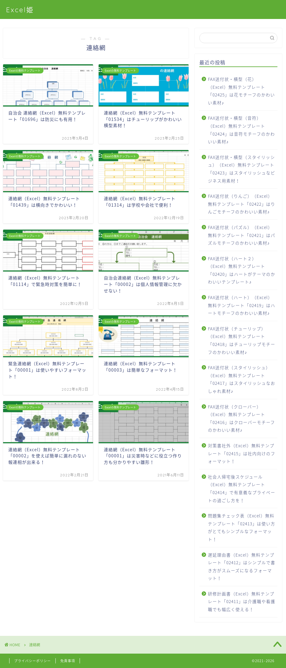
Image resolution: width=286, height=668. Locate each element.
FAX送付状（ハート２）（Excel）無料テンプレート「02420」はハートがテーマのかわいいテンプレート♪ (241, 270)
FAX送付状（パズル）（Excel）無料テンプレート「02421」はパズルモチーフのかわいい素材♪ (241, 235)
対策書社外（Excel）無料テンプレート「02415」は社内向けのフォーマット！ (241, 453)
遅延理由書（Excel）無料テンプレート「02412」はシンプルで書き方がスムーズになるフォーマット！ (241, 566)
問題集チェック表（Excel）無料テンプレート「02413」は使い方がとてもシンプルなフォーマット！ (241, 527)
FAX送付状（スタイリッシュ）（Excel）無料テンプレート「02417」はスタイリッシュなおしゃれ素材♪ (241, 379)
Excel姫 (20, 10)
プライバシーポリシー (32, 660)
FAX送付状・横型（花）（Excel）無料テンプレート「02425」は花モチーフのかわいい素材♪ (241, 91)
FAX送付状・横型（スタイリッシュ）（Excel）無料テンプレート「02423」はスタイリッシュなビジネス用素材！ (241, 169)
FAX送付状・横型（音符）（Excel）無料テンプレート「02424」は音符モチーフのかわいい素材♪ (241, 129)
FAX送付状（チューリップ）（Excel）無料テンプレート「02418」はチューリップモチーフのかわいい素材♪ (241, 340)
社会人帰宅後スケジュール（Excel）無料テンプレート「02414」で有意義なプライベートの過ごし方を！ (241, 488)
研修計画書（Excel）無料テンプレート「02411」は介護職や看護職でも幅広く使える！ (241, 601)
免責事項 (67, 660)
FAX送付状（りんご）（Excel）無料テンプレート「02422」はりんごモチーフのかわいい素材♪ (241, 204)
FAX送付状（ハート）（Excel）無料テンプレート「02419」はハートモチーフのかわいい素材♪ (241, 305)
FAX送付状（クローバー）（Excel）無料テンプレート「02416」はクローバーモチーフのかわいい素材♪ (241, 418)
